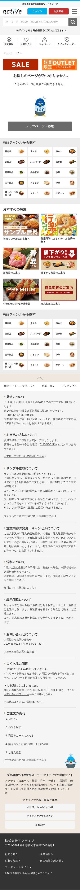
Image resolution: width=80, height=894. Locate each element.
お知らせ (10, 854)
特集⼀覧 (47, 386)
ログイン (37, 11)
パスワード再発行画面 (24, 677)
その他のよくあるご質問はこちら (23, 701)
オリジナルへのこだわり (40, 807)
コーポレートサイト (17, 867)
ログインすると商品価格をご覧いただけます (40, 30)
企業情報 (45, 854)
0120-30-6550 (35, 690)
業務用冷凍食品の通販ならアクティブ (32, 873)
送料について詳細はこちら (19, 587)
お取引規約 (11, 860)
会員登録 (59, 11)
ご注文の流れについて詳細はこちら (24, 760)
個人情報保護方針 (50, 860)
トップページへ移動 (40, 126)
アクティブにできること (40, 816)
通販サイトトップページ (18, 386)
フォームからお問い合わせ (19, 651)
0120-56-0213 (47, 444)
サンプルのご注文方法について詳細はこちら (29, 515)
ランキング (67, 386)
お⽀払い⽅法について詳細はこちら (24, 456)
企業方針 (40, 825)
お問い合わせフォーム (16, 694)
